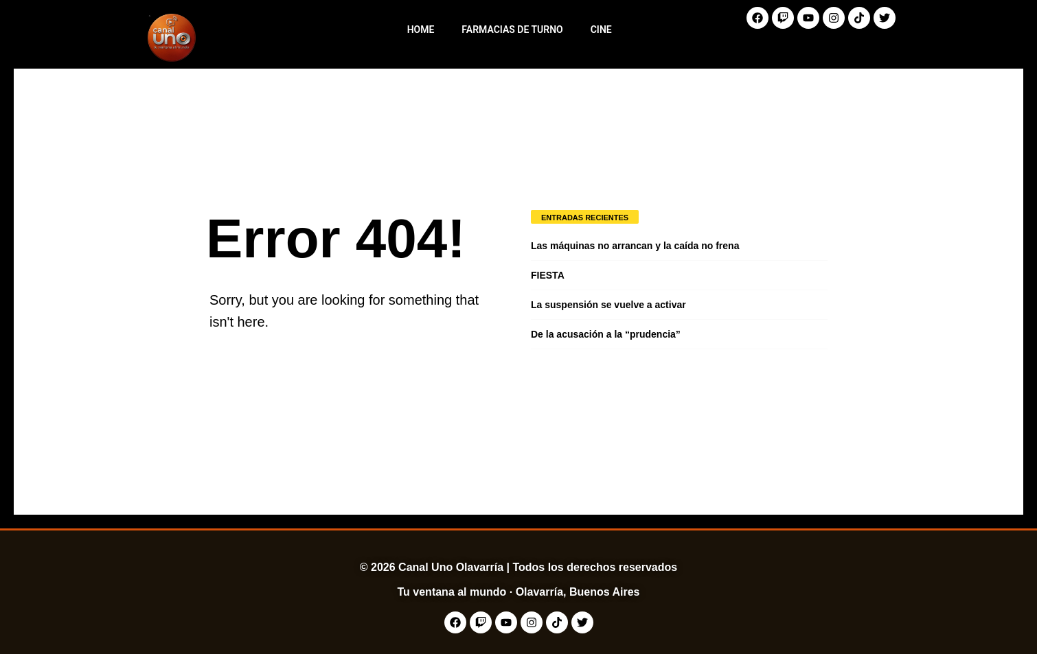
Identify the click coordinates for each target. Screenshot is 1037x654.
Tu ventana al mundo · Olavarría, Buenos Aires (519, 592)
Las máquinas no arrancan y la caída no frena (635, 245)
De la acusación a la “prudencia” (606, 334)
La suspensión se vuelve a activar (608, 304)
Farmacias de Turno (511, 29)
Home (421, 29)
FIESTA (548, 275)
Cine (601, 29)
